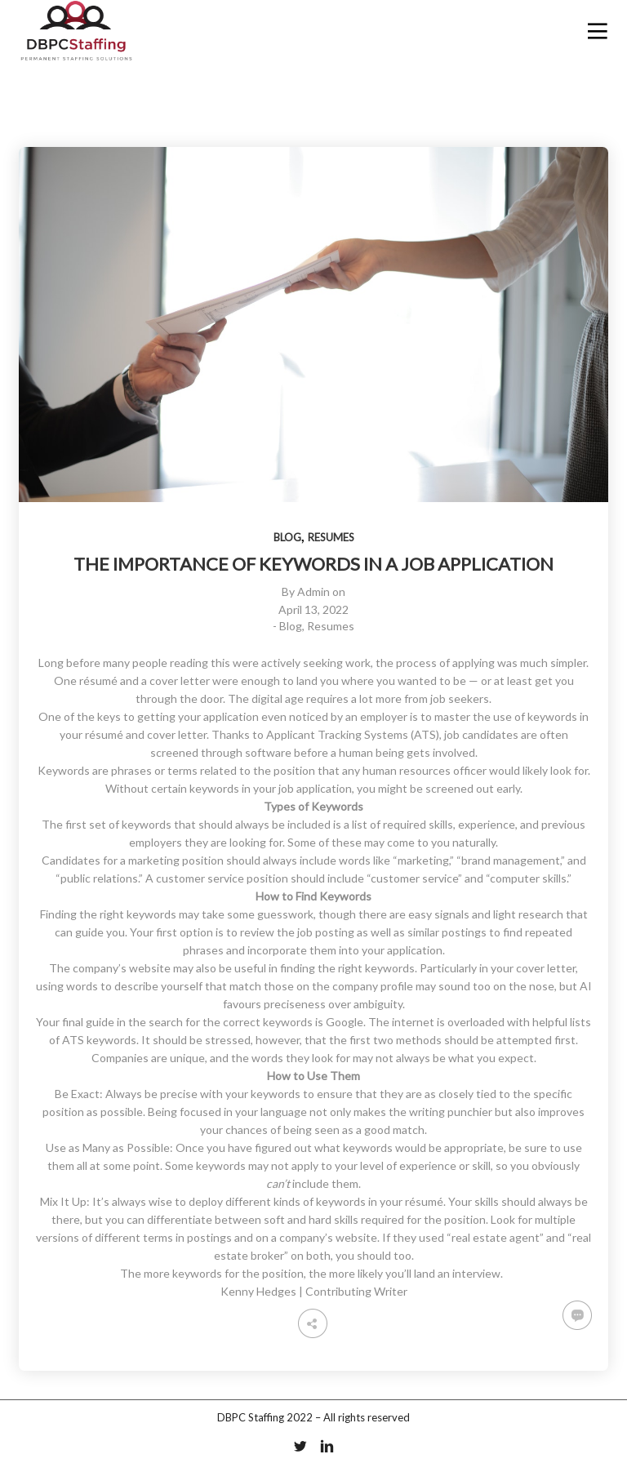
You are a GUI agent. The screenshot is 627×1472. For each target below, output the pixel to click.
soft (274, 1219)
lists (580, 1022)
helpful (549, 1022)
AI (586, 986)
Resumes (331, 537)
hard (320, 1219)
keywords (111, 1040)
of (54, 1040)
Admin (313, 591)
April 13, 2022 (313, 609)
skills (441, 824)
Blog (287, 537)
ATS (73, 1040)
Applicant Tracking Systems (337, 734)
